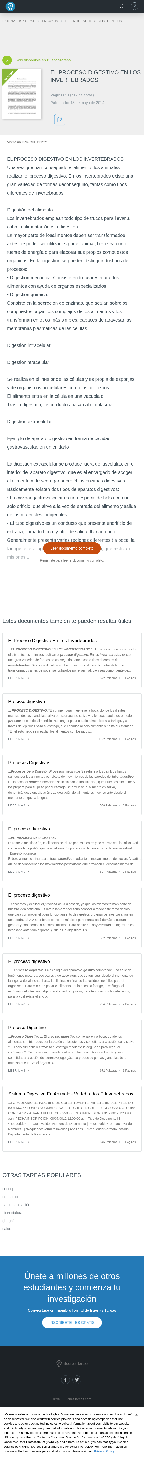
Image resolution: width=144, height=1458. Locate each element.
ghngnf (8, 1221)
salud (6, 1229)
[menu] (135, 6)
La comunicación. (16, 1205)
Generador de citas (71, 1433)
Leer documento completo (72, 548)
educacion (10, 1197)
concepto (9, 1189)
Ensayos (51, 21)
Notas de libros (71, 1427)
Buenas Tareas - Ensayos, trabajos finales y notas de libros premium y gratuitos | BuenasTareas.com (10, 6)
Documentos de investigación (71, 1420)
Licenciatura (12, 1213)
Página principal (19, 21)
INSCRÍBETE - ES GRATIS (72, 1323)
